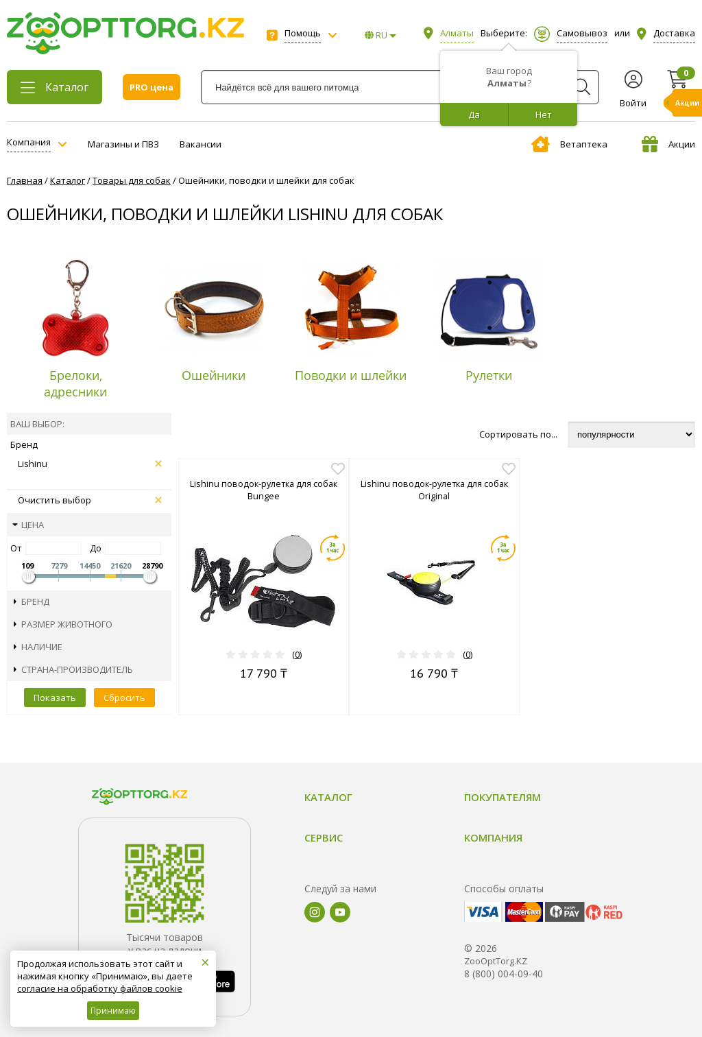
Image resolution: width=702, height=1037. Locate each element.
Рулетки (488, 375)
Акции (668, 144)
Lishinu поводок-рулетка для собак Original (434, 490)
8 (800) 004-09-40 (503, 973)
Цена (28, 524)
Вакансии (200, 144)
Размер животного (63, 624)
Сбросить (124, 697)
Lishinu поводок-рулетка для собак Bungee (263, 490)
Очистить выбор (90, 500)
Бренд (31, 601)
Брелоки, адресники (75, 383)
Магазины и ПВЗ (123, 144)
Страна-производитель (73, 669)
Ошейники (213, 375)
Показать (55, 697)
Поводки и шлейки (351, 375)
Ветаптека (569, 144)
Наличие (38, 647)
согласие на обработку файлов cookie (99, 988)
